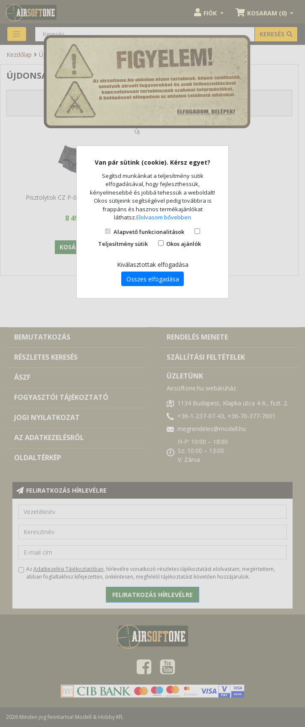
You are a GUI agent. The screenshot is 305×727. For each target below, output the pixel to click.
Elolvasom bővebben (163, 217)
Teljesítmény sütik (123, 244)
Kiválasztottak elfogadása (152, 264)
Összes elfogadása (152, 279)
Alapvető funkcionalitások (149, 232)
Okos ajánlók (183, 244)
